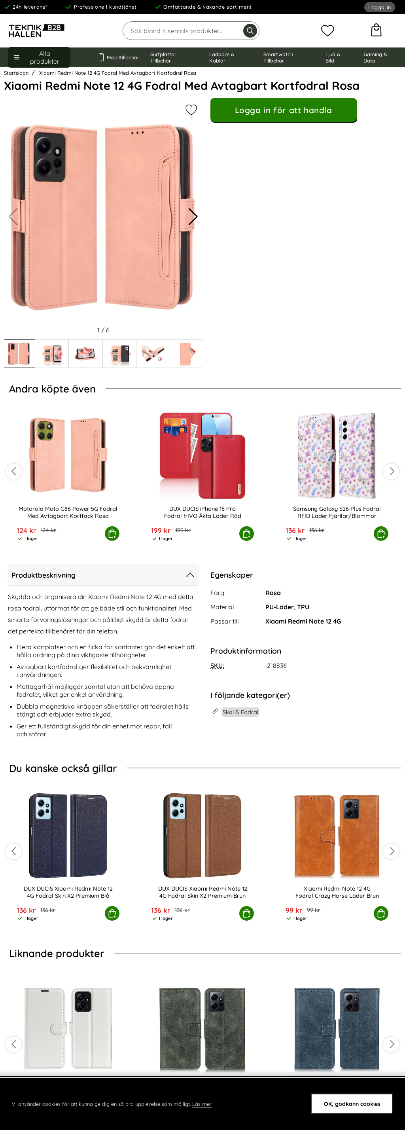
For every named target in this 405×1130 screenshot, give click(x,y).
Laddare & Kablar (222, 57)
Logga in (379, 7)
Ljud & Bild (333, 57)
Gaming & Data (375, 57)
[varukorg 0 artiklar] (376, 31)
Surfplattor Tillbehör (163, 57)
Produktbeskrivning (103, 575)
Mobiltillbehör (116, 57)
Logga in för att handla (283, 110)
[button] (193, 217)
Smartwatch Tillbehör (278, 57)
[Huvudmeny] (39, 57)
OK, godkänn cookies (352, 1103)
